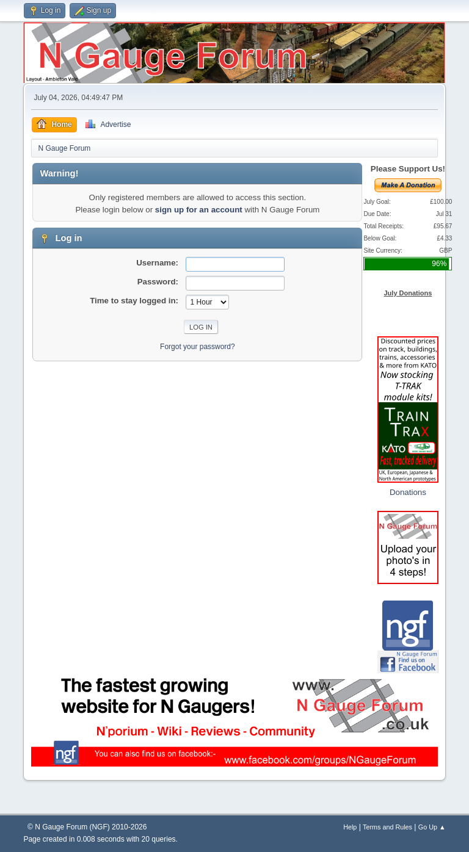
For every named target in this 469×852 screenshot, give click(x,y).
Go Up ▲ (432, 827)
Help (350, 827)
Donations (408, 492)
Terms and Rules (387, 827)
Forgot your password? (197, 346)
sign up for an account (198, 209)
